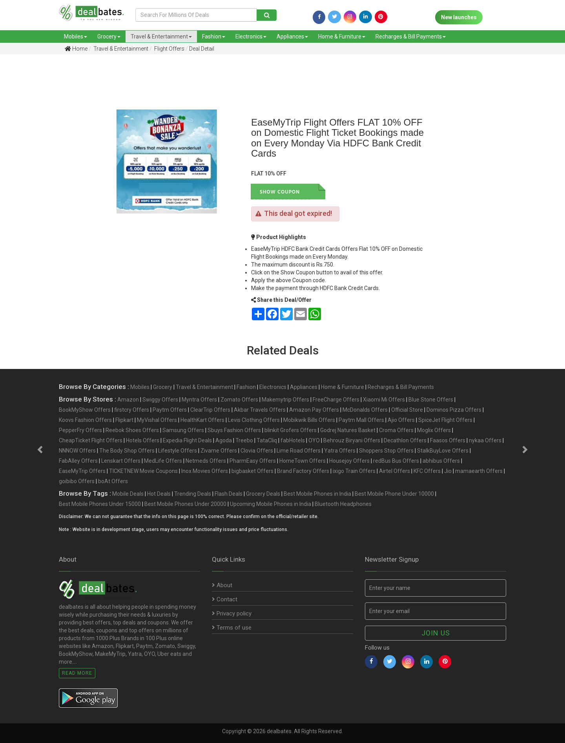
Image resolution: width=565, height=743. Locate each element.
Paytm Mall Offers (361, 420)
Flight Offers (168, 49)
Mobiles (75, 36)
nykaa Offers (485, 440)
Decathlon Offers (405, 440)
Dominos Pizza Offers (453, 410)
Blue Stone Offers (430, 399)
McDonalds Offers (365, 410)
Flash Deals (228, 494)
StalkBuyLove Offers (442, 450)
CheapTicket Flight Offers (90, 440)
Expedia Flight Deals (187, 440)
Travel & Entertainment (161, 36)
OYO (314, 440)
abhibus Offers (441, 461)
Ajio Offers (401, 420)
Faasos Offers (447, 440)
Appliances (292, 36)
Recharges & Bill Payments (410, 36)
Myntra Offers (199, 399)
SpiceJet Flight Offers (445, 420)
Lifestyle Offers (177, 450)
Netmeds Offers (206, 461)
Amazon (128, 399)
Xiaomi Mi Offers (384, 399)
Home (76, 49)
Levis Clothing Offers (254, 420)
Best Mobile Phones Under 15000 (100, 504)
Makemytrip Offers (285, 399)
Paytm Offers (170, 410)
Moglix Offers (434, 430)
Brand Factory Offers (303, 471)
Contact (224, 599)
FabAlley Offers (78, 461)
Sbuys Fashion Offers (234, 430)
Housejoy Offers (349, 461)
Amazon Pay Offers (314, 410)
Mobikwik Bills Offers (309, 420)
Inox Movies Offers (204, 471)
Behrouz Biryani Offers (351, 440)
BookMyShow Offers (85, 410)
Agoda (223, 440)
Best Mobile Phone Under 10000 (394, 494)
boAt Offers (113, 481)
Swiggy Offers (160, 399)
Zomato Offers (239, 399)
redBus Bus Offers (396, 461)
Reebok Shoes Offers (132, 430)
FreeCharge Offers (336, 399)
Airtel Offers (394, 471)
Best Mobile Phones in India (317, 494)
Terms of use (232, 627)
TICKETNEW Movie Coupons (143, 471)
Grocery (108, 36)
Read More (77, 673)
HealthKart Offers (202, 420)
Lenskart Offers (120, 461)
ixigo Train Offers (354, 471)
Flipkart (124, 420)
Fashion (213, 36)
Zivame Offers (218, 450)
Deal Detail (201, 49)
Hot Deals (159, 494)
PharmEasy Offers (253, 461)
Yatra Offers (339, 450)
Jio (448, 471)
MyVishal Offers (157, 420)
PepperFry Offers (80, 430)
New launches (459, 17)
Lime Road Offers (299, 450)
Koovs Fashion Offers (85, 420)
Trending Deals (192, 494)
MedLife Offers (163, 461)
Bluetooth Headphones (343, 504)
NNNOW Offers (77, 450)
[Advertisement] (41, 184)
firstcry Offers (131, 410)
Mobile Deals (128, 494)
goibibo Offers (77, 481)
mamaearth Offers (479, 471)
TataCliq (267, 440)
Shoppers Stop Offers (386, 450)
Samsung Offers (183, 430)
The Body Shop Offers (127, 450)
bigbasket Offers (252, 471)
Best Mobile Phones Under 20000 (185, 504)
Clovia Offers (257, 450)
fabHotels (293, 440)
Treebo (244, 440)
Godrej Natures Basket (347, 430)
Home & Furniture (341, 36)
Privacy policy (232, 613)
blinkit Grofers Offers (290, 430)
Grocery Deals (263, 494)
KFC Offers (427, 471)
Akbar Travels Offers (260, 410)
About (222, 585)
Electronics (250, 36)
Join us (435, 633)
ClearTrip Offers (210, 410)
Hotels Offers (142, 440)
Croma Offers (396, 430)
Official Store (407, 410)
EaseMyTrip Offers (82, 471)
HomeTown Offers (302, 461)
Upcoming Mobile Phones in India (270, 504)
